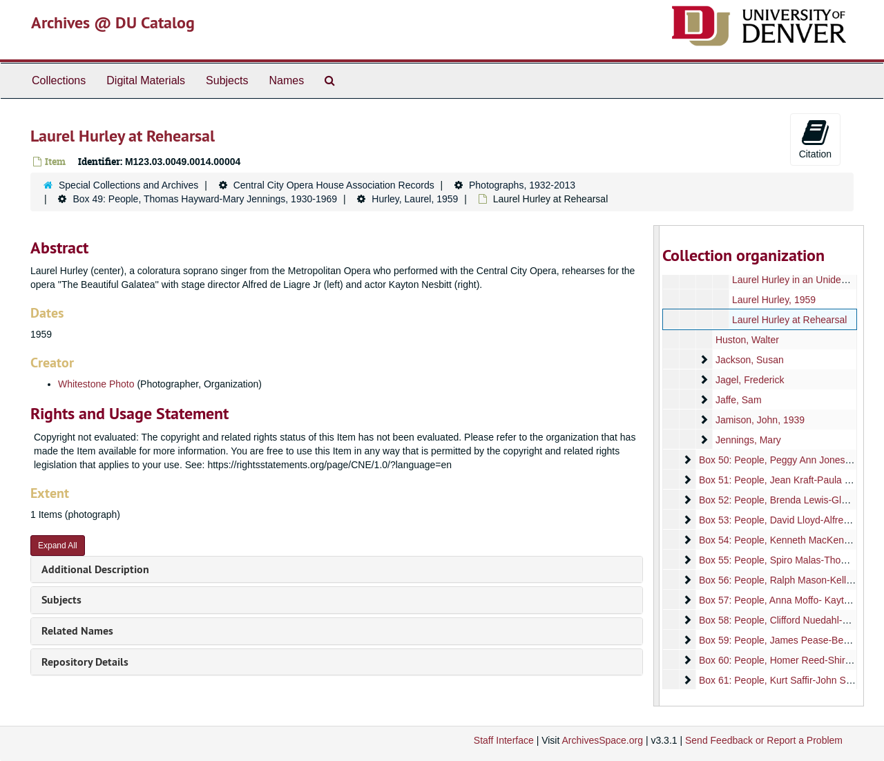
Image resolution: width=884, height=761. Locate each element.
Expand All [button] (57, 545)
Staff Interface (504, 740)
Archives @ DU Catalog (113, 22)
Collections (59, 80)
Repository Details (84, 662)
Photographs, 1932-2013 (522, 185)
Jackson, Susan (749, 359)
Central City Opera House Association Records (333, 185)
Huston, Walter (746, 339)
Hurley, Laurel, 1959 (415, 198)
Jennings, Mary (747, 439)
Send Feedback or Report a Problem (764, 740)
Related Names (77, 631)
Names (286, 80)
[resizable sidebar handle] (657, 466)
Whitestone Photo (96, 383)
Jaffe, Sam (738, 399)
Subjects (227, 80)
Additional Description (95, 569)
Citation (815, 139)
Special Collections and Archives (128, 185)
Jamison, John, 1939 (759, 419)
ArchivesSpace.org (602, 740)
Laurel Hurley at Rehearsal (789, 319)
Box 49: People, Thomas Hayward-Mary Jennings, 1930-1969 (205, 198)
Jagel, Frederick (749, 379)
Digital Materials (145, 80)
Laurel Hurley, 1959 (773, 299)
